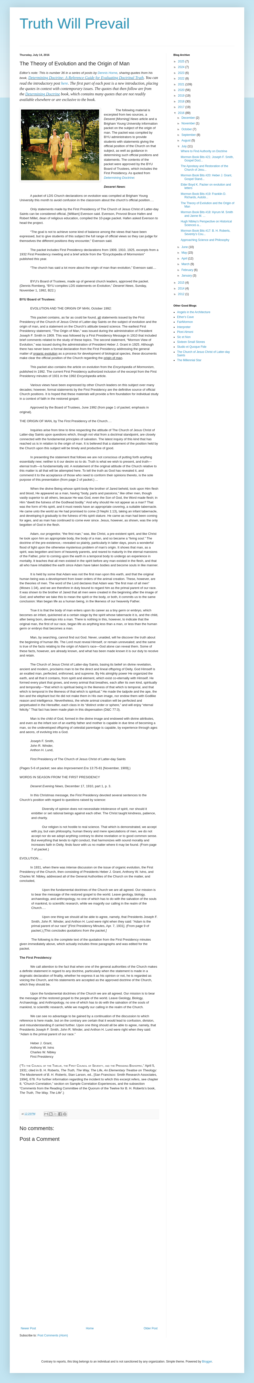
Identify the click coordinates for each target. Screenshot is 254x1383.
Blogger (207, 1361)
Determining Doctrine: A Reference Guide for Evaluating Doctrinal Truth (86, 78)
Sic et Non (183, 337)
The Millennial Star (189, 360)
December (188, 117)
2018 (181, 101)
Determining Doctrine (42, 94)
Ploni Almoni (185, 332)
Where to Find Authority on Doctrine (204, 151)
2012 (181, 294)
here (64, 83)
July (184, 146)
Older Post (151, 1328)
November (188, 123)
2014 (181, 288)
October (187, 129)
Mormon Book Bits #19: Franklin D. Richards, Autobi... (203, 195)
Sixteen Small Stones (191, 342)
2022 (181, 78)
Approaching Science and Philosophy (205, 240)
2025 (181, 61)
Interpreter (183, 327)
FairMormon (185, 322)
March (185, 264)
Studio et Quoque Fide (191, 346)
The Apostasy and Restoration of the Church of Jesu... (204, 167)
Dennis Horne (107, 73)
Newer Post (28, 1328)
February (187, 270)
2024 (181, 67)
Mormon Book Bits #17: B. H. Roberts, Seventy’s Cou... (205, 232)
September (189, 135)
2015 (181, 282)
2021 (181, 84)
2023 (181, 73)
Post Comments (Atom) (52, 1335)
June (185, 247)
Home (90, 1328)
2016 (181, 113)
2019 (181, 95)
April (184, 258)
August (186, 140)
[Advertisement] (89, 1286)
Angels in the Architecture (193, 312)
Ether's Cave (185, 317)
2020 (181, 90)
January (187, 275)
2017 (181, 107)
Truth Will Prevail (75, 23)
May (184, 252)
